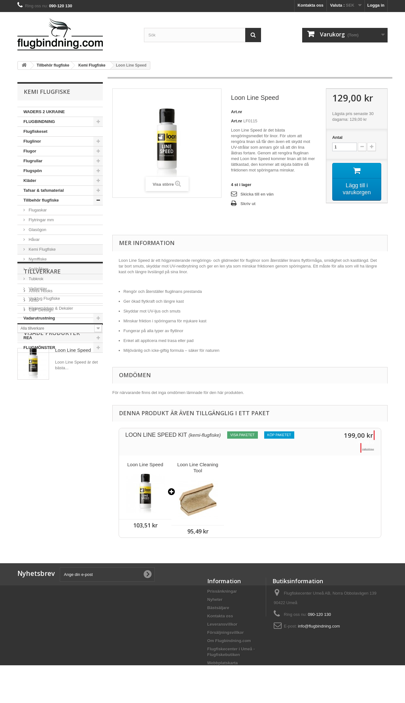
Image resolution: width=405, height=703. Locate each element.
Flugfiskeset (35, 131)
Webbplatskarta (222, 663)
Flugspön (32, 170)
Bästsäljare (218, 607)
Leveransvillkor (222, 624)
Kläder (29, 180)
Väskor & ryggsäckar (43, 328)
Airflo (33, 398)
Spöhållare (38, 269)
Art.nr (236, 111)
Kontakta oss (311, 5)
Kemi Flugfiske (42, 249)
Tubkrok (35, 278)
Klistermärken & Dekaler (50, 308)
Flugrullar (32, 160)
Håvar (34, 239)
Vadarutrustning (39, 318)
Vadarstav (37, 288)
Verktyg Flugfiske (44, 298)
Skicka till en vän (257, 194)
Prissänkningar (222, 591)
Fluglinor (32, 141)
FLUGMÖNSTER (39, 347)
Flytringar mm (41, 219)
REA (27, 337)
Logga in (375, 5)
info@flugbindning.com (319, 626)
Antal (337, 137)
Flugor (29, 151)
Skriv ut (248, 203)
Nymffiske (37, 259)
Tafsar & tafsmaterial (43, 190)
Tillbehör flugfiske (41, 200)
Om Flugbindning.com (229, 640)
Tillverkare (42, 372)
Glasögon (37, 229)
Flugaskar (37, 210)
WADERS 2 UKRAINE (44, 111)
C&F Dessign (40, 407)
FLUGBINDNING (39, 121)
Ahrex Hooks (40, 388)
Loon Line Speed (73, 467)
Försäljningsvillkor (225, 632)
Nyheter (214, 599)
